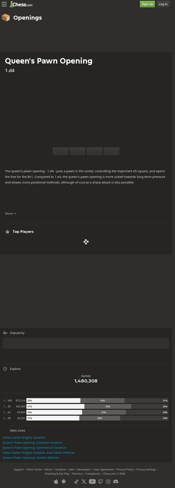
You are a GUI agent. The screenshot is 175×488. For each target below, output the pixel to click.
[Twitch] (100, 481)
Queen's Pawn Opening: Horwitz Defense (31, 458)
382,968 (20, 406)
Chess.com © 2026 (114, 473)
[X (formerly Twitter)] (83, 481)
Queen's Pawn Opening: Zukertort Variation (32, 443)
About (48, 469)
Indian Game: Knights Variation (24, 438)
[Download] (92, 160)
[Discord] (115, 481)
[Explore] (86, 160)
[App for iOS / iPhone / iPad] (56, 481)
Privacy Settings (146, 469)
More (11, 213)
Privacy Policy (125, 469)
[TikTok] (76, 481)
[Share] (99, 160)
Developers (84, 469)
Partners (77, 473)
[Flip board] (61, 151)
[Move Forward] (111, 151)
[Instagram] (108, 481)
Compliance (93, 473)
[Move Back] (94, 151)
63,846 (21, 412)
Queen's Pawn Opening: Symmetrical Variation (34, 448)
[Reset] (77, 151)
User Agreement (104, 469)
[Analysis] (79, 160)
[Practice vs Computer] (72, 160)
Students (60, 469)
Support (19, 469)
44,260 (21, 418)
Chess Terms (34, 469)
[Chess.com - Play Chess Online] (22, 4)
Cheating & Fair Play (57, 473)
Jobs (71, 469)
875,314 (20, 400)
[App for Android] (63, 481)
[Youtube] (92, 481)
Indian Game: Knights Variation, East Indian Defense (38, 453)
